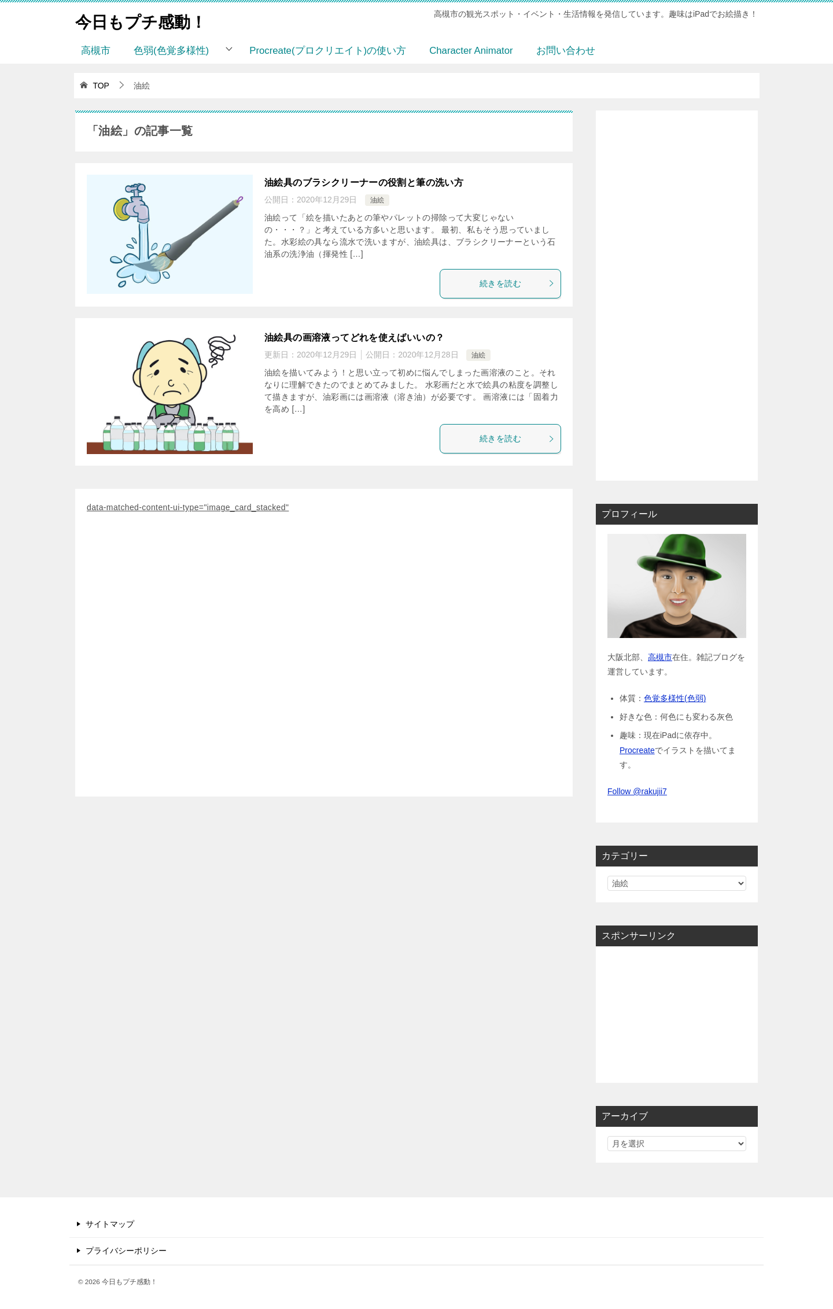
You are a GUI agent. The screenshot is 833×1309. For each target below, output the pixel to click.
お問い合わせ (565, 50)
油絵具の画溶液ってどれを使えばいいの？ (354, 337)
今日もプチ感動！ (145, 20)
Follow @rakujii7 (637, 791)
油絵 (377, 200)
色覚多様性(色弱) (675, 698)
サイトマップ (110, 1224)
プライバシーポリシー (126, 1250)
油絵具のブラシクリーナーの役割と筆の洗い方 (363, 182)
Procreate (637, 750)
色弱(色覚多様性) (171, 50)
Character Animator (471, 50)
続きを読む (517, 283)
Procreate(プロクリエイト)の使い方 (327, 50)
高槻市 (95, 50)
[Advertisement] (324, 657)
